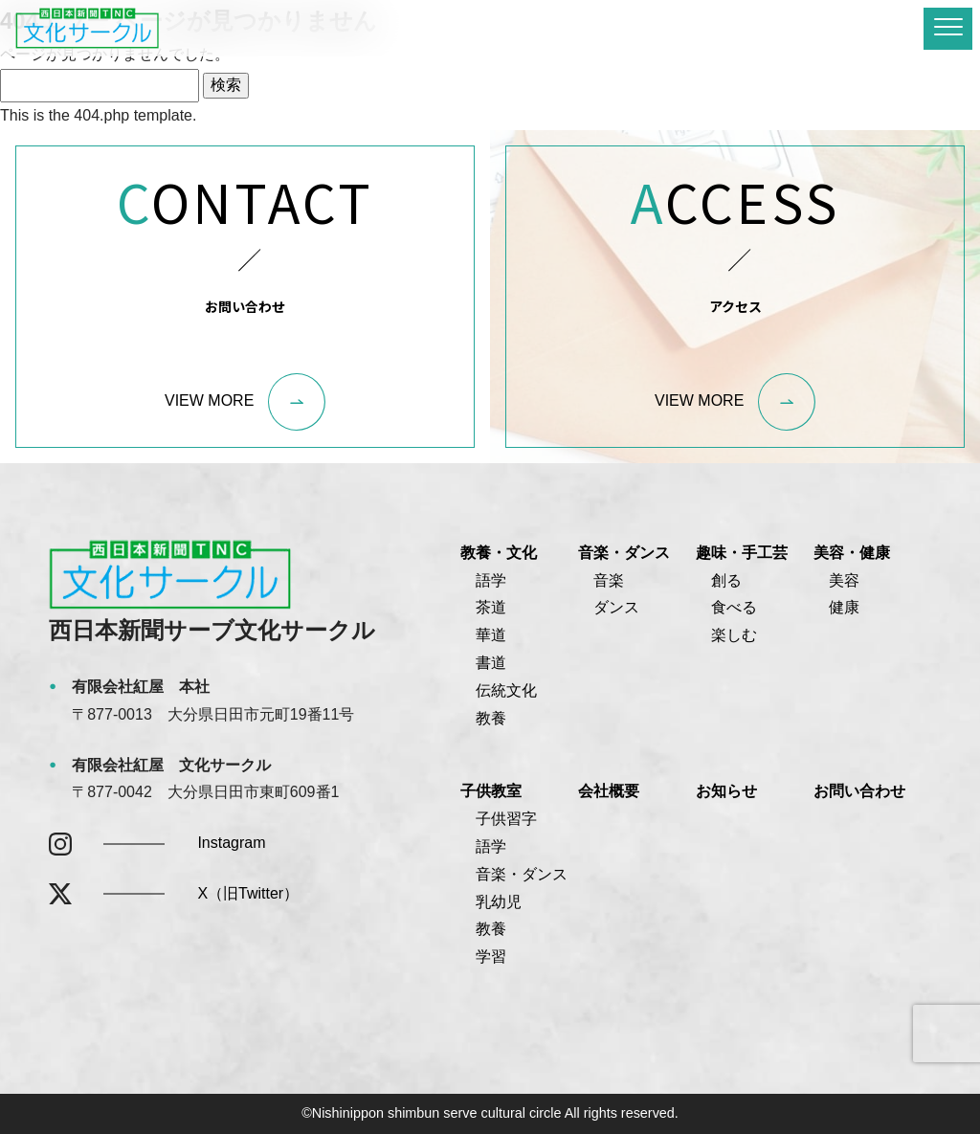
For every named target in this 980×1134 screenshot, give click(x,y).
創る (726, 580)
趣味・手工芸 (742, 553)
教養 (491, 718)
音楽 (608, 580)
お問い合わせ (859, 791)
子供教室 (491, 791)
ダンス (616, 607)
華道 (491, 635)
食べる (734, 607)
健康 (844, 607)
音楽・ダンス (624, 553)
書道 (491, 663)
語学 (491, 580)
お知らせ (726, 791)
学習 (491, 956)
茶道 (491, 607)
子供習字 (506, 819)
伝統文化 (506, 690)
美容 (844, 580)
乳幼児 (499, 902)
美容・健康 (851, 553)
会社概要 (608, 791)
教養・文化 (498, 553)
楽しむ (734, 635)
